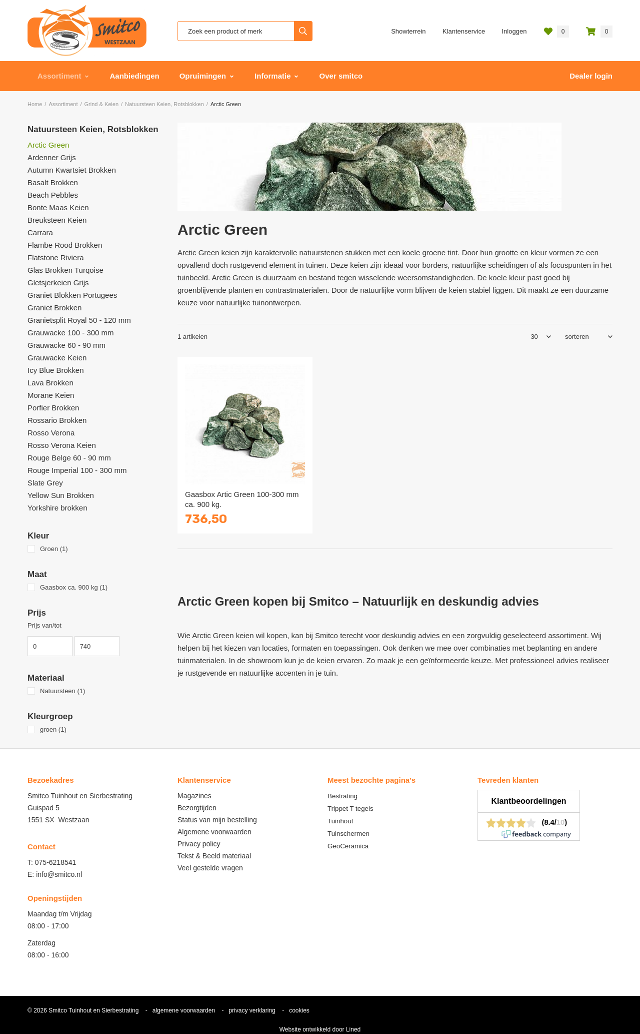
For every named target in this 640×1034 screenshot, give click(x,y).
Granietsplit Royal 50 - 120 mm (79, 320)
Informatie (272, 76)
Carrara (40, 232)
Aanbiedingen (135, 76)
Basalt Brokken (53, 182)
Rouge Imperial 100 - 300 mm (77, 470)
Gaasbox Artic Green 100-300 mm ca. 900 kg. (242, 499)
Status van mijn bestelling (217, 820)
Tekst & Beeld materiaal (214, 856)
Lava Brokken (51, 382)
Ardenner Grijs (52, 157)
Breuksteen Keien (57, 220)
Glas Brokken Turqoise (66, 270)
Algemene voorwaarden (215, 832)
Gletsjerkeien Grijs (58, 282)
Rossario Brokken (57, 420)
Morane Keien (51, 395)
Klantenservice (463, 31)
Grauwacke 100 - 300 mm (71, 332)
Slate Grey (45, 482)
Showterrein (408, 31)
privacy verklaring (251, 1010)
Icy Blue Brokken (56, 370)
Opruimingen (203, 76)
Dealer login (591, 76)
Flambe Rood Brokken (65, 245)
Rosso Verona (51, 432)
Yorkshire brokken (58, 507)
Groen (54, 549)
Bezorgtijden (197, 808)
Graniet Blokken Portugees (72, 295)
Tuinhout (340, 821)
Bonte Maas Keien (58, 207)
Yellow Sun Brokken (61, 495)
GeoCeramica (348, 846)
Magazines (195, 796)
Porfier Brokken (53, 407)
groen (53, 729)
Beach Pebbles (53, 195)
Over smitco (341, 76)
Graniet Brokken (55, 307)
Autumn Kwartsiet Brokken (72, 170)
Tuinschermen (349, 833)
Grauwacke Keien (57, 357)
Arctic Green (48, 145)
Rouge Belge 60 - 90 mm (69, 457)
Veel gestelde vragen (210, 868)
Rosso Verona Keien (62, 445)
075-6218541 (55, 862)
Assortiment (60, 76)
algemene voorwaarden (183, 1010)
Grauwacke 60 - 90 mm (67, 345)
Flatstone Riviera (56, 257)
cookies (299, 1010)
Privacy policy (199, 844)
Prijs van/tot (45, 625)
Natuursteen (62, 691)
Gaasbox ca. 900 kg (74, 587)
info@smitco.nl (59, 874)
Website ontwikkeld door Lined (320, 1029)
